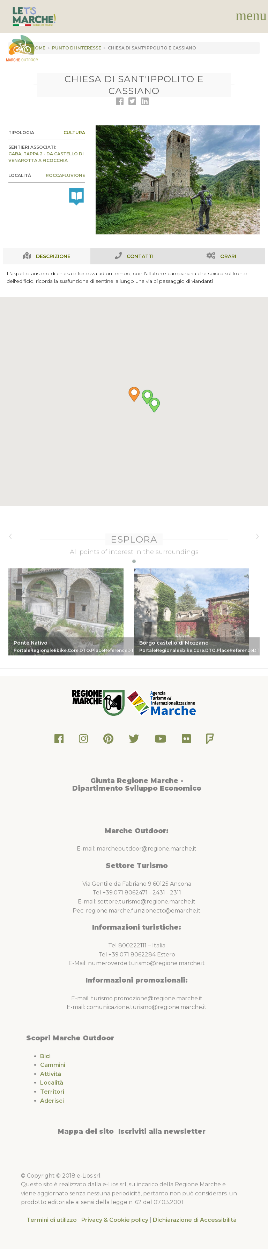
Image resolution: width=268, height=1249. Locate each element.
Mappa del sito (86, 1131)
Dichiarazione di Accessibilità (195, 1220)
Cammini (52, 1065)
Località (51, 1082)
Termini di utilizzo (52, 1220)
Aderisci (52, 1100)
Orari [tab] (228, 256)
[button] (134, 402)
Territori (52, 1091)
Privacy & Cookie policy (114, 1220)
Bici (45, 1056)
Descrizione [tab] (53, 256)
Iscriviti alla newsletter (162, 1131)
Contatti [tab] (140, 256)
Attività (50, 1074)
